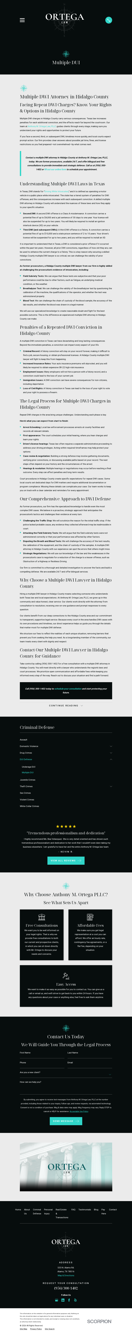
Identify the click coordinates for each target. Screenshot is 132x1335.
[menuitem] (66, 740)
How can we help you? (30, 1082)
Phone (23, 1063)
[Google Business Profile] (56, 1300)
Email (70, 1063)
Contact (113, 1210)
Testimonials (85, 1210)
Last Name (73, 1053)
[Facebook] (69, 1300)
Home (18, 1210)
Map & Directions (66, 1276)
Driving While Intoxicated (57, 191)
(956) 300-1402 (50, 663)
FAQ (73, 1210)
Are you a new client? (30, 1073)
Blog (96, 1210)
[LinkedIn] (62, 1300)
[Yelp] (75, 1300)
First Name (25, 1053)
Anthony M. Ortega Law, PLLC (42, 126)
